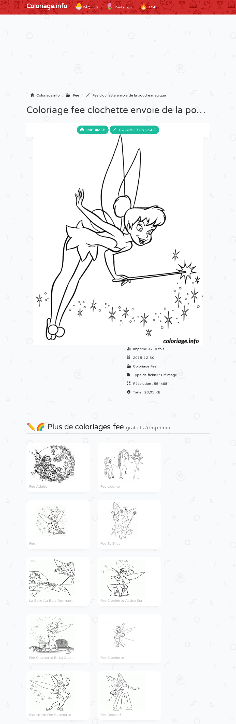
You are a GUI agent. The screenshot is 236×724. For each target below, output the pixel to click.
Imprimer (92, 130)
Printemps (119, 6)
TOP (148, 6)
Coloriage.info (46, 6)
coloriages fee (99, 427)
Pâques (86, 6)
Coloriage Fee (144, 366)
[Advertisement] (118, 55)
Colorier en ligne (134, 130)
